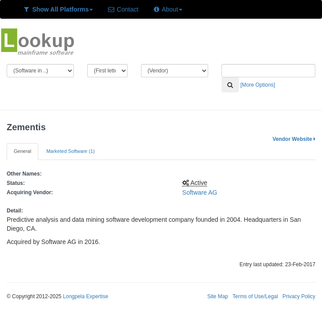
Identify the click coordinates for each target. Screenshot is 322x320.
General (22, 151)
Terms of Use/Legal (255, 296)
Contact (122, 9)
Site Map (217, 296)
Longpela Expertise (85, 296)
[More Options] (258, 85)
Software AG (199, 192)
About (167, 9)
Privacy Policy (298, 296)
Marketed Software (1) (70, 151)
